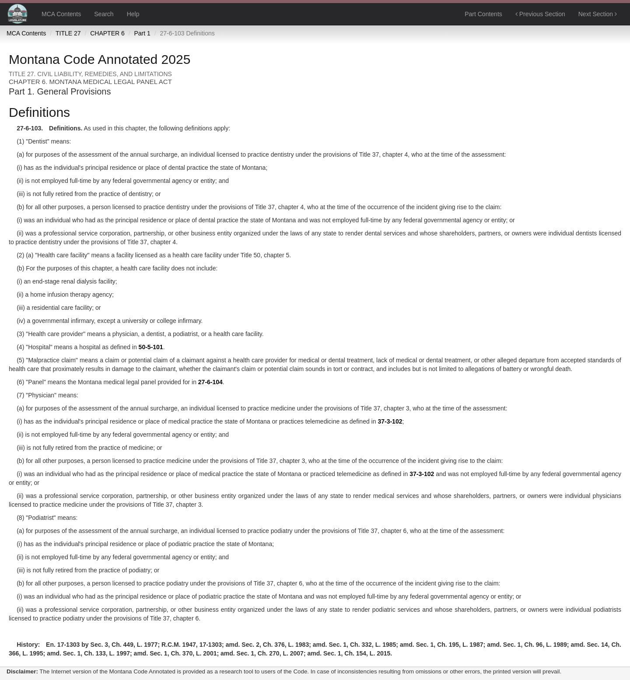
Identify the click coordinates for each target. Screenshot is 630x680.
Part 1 (142, 33)
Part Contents (483, 14)
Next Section (597, 14)
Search (103, 14)
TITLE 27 (68, 33)
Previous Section (540, 14)
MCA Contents (61, 14)
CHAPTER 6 (107, 33)
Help (133, 14)
